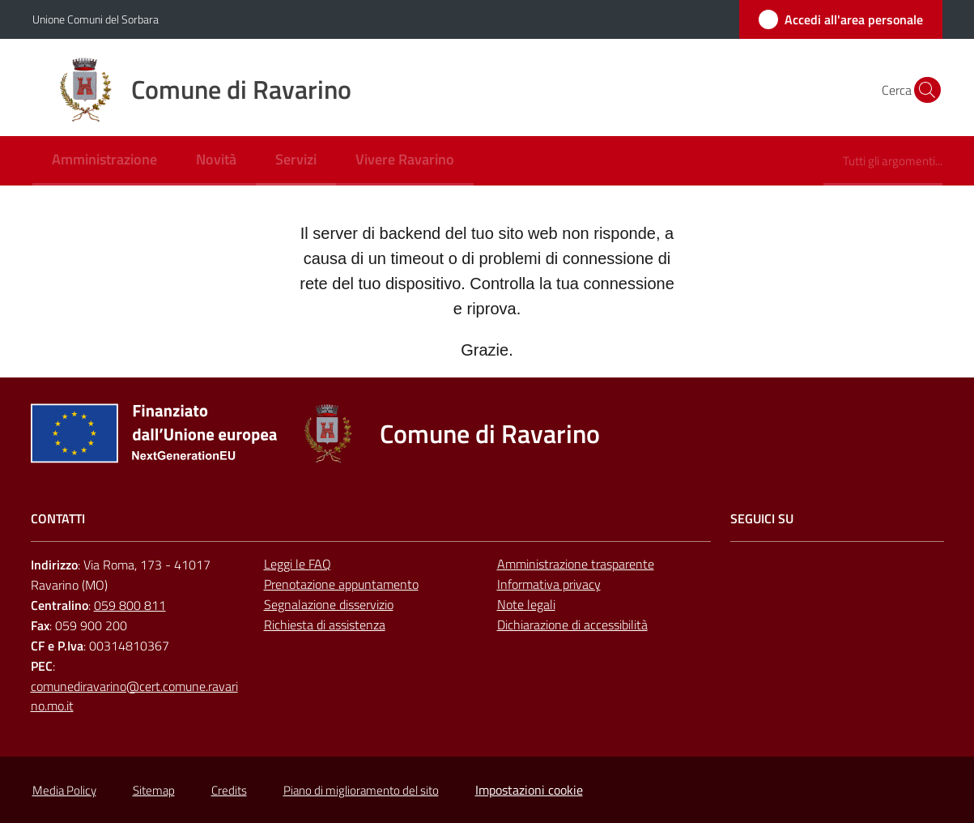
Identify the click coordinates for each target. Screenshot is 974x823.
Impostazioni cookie (529, 790)
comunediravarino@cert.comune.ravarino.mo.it (134, 696)
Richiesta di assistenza (324, 624)
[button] (923, 89)
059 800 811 (130, 605)
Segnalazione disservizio (328, 604)
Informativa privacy (549, 584)
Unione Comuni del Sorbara (95, 19)
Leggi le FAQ (297, 564)
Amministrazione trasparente (575, 564)
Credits (229, 790)
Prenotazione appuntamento (341, 584)
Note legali (526, 604)
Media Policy (64, 790)
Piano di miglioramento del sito (361, 790)
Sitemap (154, 790)
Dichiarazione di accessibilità (572, 624)
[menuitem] (104, 160)
